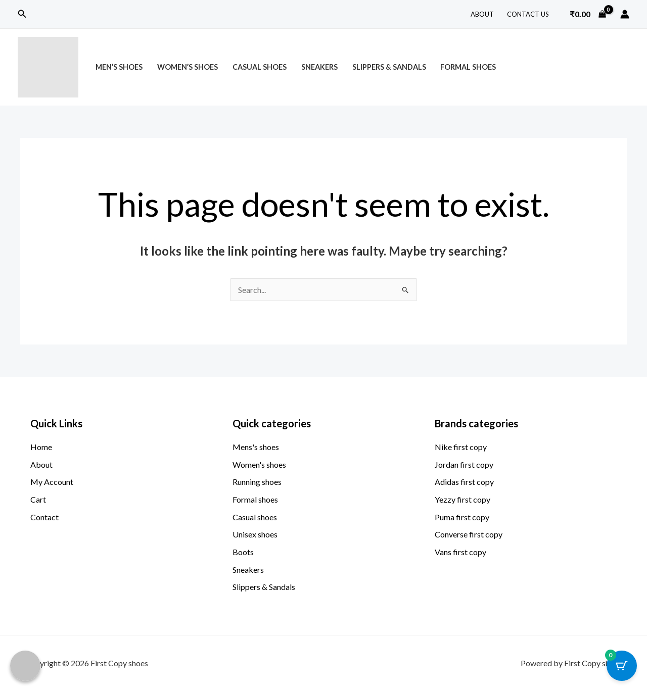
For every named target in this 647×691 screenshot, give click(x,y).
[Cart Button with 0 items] (622, 666)
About (482, 14)
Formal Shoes (468, 67)
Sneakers (319, 67)
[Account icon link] (624, 14)
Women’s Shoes (187, 67)
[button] (22, 14)
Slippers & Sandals (389, 67)
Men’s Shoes (119, 67)
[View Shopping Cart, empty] (588, 14)
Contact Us (528, 14)
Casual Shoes (260, 67)
